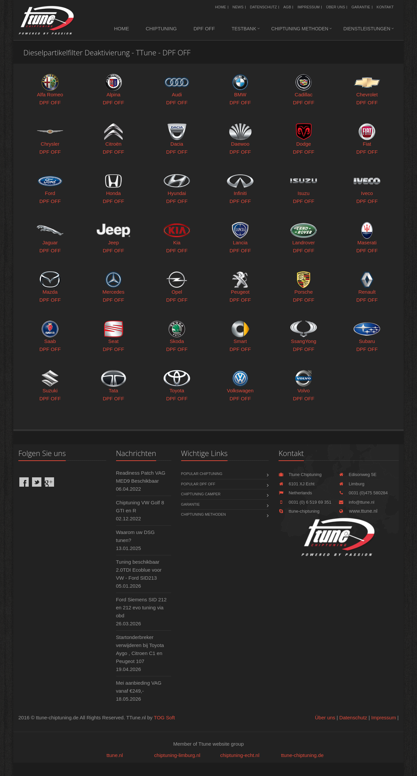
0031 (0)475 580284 (363, 492)
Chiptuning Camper (201, 494)
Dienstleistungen (366, 28)
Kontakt (385, 7)
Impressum (309, 7)
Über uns (335, 7)
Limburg (351, 483)
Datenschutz (263, 7)
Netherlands (295, 492)
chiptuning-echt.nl (240, 755)
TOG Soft (164, 717)
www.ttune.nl (358, 511)
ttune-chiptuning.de (302, 755)
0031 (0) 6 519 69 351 (305, 502)
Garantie (360, 7)
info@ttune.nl (356, 502)
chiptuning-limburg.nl (177, 755)
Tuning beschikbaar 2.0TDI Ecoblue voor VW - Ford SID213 (139, 570)
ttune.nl (114, 755)
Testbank (244, 28)
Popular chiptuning (202, 474)
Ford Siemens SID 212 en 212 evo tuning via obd (141, 607)
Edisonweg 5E (357, 474)
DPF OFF (204, 28)
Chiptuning (161, 28)
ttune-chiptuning (299, 511)
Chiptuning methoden (299, 28)
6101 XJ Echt (297, 483)
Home (220, 7)
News (238, 7)
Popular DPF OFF (198, 484)
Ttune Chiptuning (300, 474)
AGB (287, 7)
